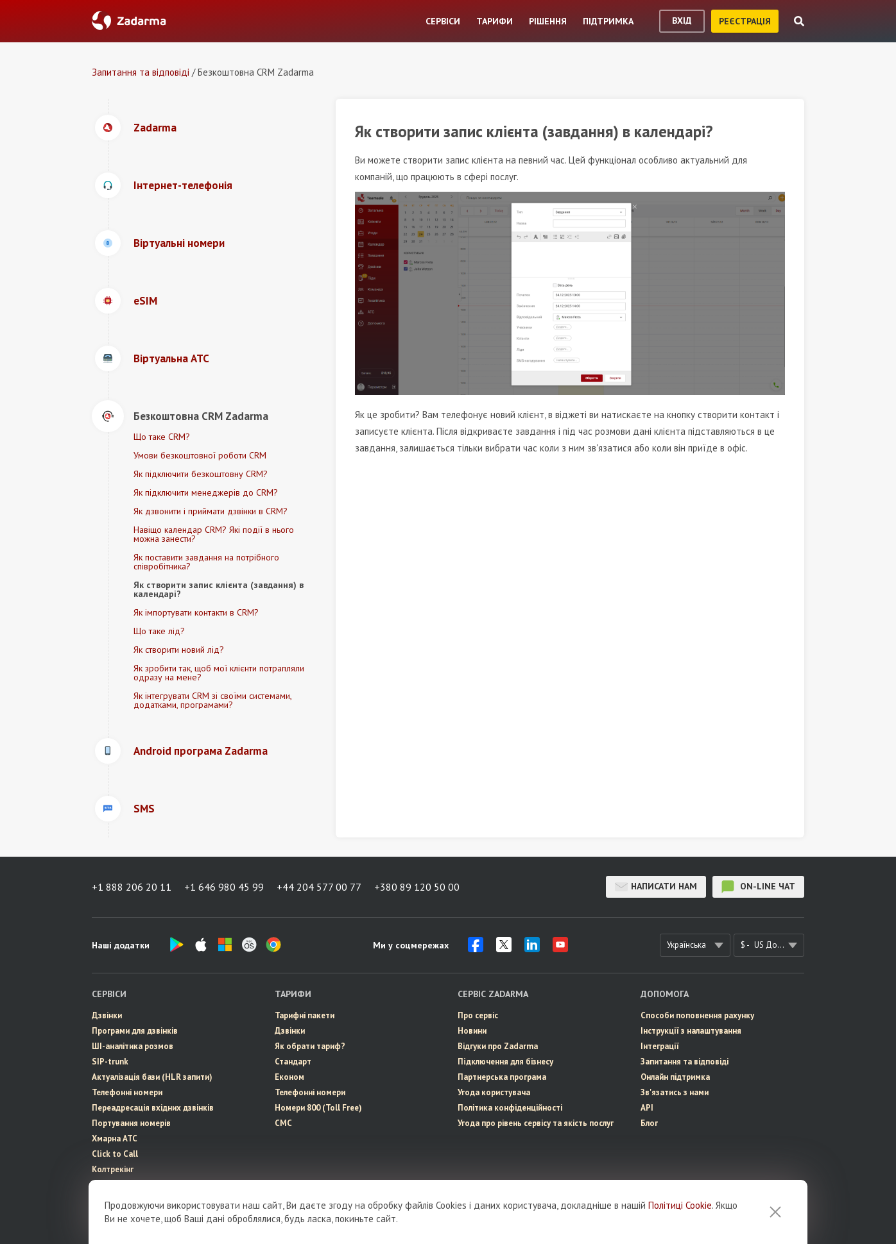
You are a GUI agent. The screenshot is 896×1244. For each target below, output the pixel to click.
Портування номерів (131, 1123)
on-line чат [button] (758, 886)
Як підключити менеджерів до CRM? (206, 492)
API (647, 1107)
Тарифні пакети (304, 1015)
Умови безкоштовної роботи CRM (200, 455)
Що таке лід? (159, 631)
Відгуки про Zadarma (498, 1046)
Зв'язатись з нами (675, 1092)
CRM (100, 1215)
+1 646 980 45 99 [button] (224, 886)
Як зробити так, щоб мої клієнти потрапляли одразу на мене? (219, 672)
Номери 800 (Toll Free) (318, 1107)
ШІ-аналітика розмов (132, 1046)
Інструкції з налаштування (691, 1030)
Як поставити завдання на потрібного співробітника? (206, 561)
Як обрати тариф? (310, 1046)
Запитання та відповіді (140, 72)
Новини (472, 1030)
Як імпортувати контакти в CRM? (196, 612)
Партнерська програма (502, 1077)
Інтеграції (660, 1046)
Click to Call (115, 1153)
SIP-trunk (110, 1061)
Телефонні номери (127, 1092)
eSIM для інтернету (129, 1184)
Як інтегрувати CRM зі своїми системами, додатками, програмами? (212, 700)
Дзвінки (107, 1015)
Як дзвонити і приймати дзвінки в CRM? (211, 511)
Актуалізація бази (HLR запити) (152, 1077)
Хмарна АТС (114, 1138)
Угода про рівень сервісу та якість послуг (536, 1123)
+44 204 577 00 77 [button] (319, 886)
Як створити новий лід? (179, 649)
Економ (289, 1077)
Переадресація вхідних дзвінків (153, 1107)
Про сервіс (478, 1015)
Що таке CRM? (162, 436)
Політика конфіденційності (510, 1107)
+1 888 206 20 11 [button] (131, 886)
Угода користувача (494, 1092)
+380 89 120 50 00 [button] (417, 886)
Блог (649, 1123)
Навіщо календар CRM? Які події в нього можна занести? (214, 534)
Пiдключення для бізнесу (505, 1061)
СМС (100, 1200)
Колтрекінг (113, 1169)
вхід (682, 20)
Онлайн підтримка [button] (675, 1077)
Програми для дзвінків (135, 1030)
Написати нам (656, 886)
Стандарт (293, 1061)
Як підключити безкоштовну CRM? (201, 474)
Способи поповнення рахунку (697, 1015)
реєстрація (745, 21)
